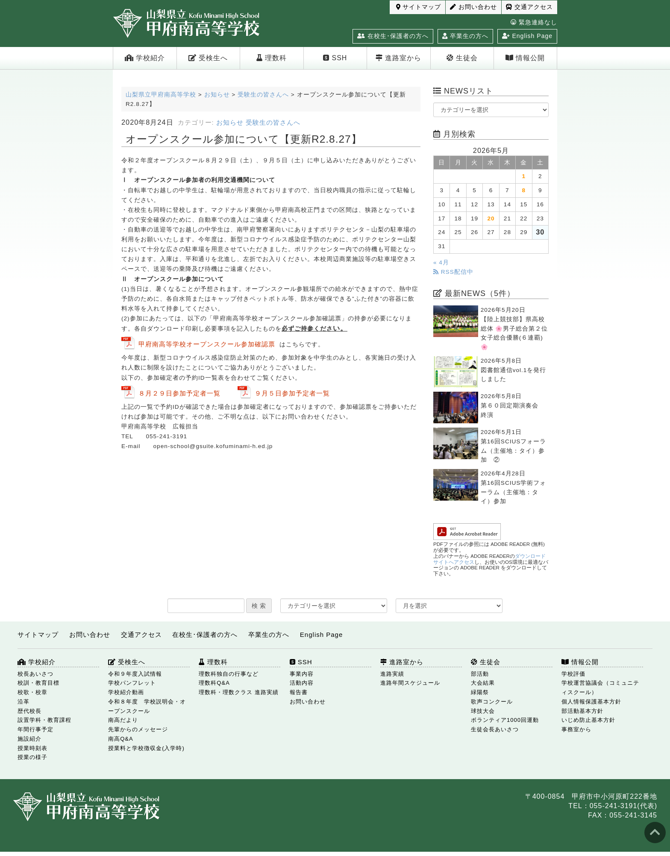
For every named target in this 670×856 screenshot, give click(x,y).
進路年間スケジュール (410, 683)
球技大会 (483, 711)
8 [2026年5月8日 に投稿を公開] (524, 190)
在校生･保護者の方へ (393, 35)
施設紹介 (29, 739)
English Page (527, 35)
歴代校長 (29, 711)
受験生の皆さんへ (273, 122)
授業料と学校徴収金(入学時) (146, 748)
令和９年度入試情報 (135, 674)
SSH (335, 58)
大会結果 (483, 683)
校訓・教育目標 (38, 683)
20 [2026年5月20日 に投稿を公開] (490, 218)
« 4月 (441, 262)
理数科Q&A (214, 683)
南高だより (123, 720)
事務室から (576, 729)
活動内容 (302, 683)
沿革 (23, 701)
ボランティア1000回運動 (505, 720)
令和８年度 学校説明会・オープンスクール (147, 706)
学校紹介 (145, 58)
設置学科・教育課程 (44, 720)
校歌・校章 (32, 692)
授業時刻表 (32, 748)
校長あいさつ (35, 674)
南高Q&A (120, 739)
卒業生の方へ (465, 35)
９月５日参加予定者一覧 (292, 393)
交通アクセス (529, 7)
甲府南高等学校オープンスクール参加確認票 (206, 344)
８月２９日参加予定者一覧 (179, 393)
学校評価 (573, 674)
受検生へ (208, 58)
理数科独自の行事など (229, 674)
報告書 (299, 692)
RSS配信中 (453, 272)
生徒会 (462, 58)
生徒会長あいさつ (495, 729)
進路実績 (392, 674)
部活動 (480, 674)
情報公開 (525, 58)
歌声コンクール (492, 701)
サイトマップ (418, 7)
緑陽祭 (480, 692)
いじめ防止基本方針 (588, 720)
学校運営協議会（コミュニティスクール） (600, 687)
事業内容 (302, 674)
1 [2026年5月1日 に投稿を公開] (524, 176)
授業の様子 (32, 757)
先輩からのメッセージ (138, 729)
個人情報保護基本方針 (591, 701)
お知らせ (230, 122)
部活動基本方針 (582, 711)
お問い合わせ (473, 7)
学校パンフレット (132, 683)
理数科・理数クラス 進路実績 (239, 692)
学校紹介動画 (126, 692)
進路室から (398, 58)
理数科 (271, 58)
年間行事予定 (35, 729)
